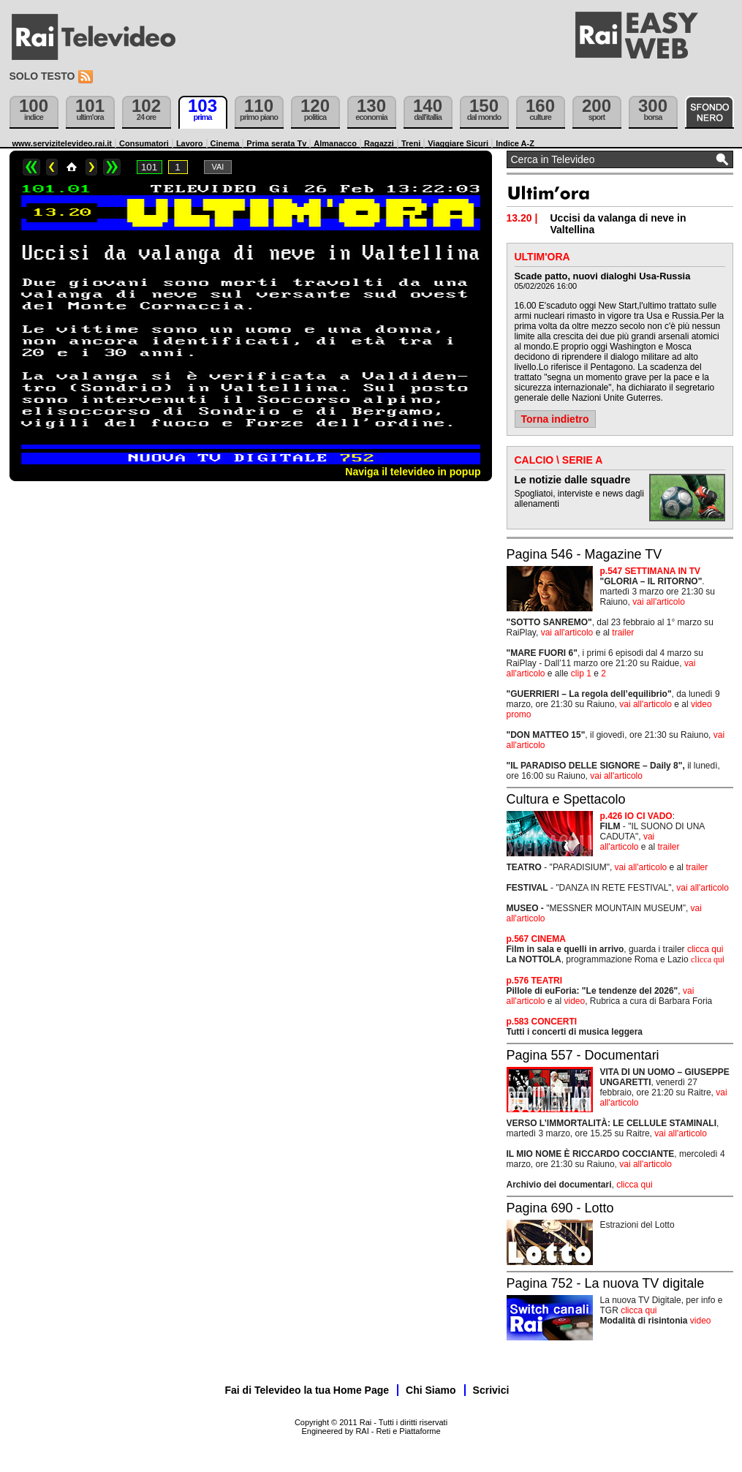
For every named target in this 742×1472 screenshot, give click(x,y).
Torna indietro (555, 419)
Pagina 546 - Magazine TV (584, 554)
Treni (410, 143)
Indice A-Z (515, 143)
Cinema (225, 143)
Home (72, 167)
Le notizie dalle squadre (573, 480)
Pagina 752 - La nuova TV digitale (606, 1283)
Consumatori (144, 143)
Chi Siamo (430, 1390)
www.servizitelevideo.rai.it (62, 143)
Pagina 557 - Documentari (583, 1055)
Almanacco (335, 143)
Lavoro (189, 143)
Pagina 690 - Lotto (560, 1208)
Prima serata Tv (276, 143)
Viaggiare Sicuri (458, 143)
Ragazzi (379, 143)
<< (31, 167)
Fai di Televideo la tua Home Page (307, 1390)
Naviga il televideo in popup (412, 472)
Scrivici (491, 1390)
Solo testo (42, 76)
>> (112, 167)
